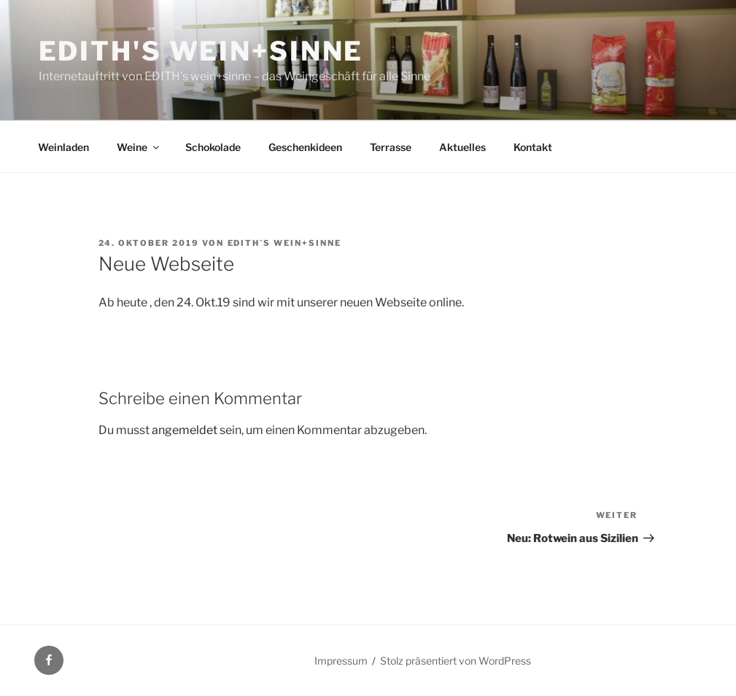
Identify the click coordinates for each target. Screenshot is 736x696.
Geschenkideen (305, 147)
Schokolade (213, 147)
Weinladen (63, 147)
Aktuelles (462, 147)
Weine (139, 147)
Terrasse (390, 147)
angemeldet (184, 430)
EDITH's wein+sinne (201, 51)
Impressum (341, 660)
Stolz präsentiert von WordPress (455, 660)
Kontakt (533, 147)
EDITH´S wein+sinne (285, 243)
